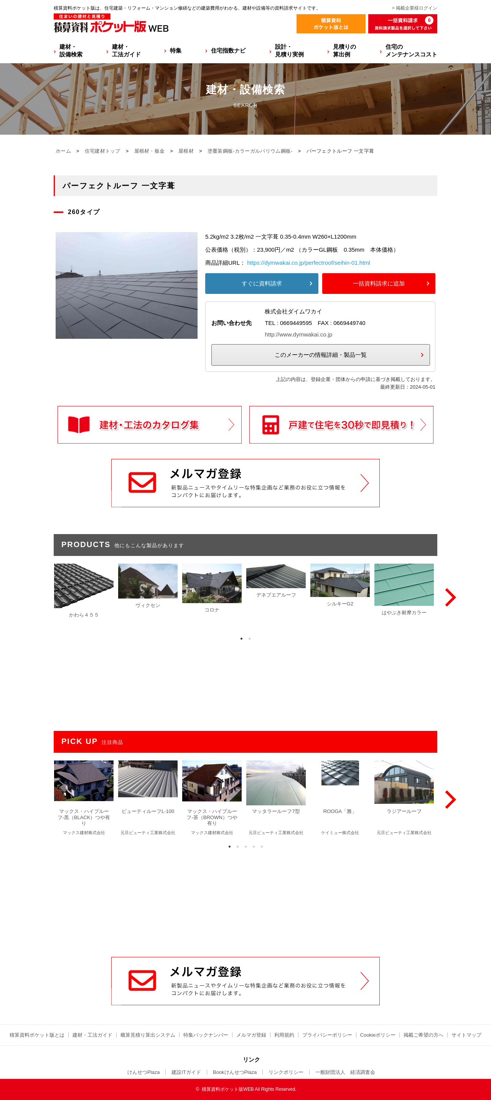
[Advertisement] (245, 898)
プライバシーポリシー (327, 1035)
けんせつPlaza (143, 1072)
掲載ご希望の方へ (423, 1035)
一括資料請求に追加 (379, 283)
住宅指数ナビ (228, 50)
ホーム (63, 151)
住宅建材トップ (102, 151)
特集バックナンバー (205, 1035)
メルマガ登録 (251, 1035)
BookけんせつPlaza (235, 1072)
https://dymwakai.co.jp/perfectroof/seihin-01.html (308, 262)
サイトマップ (466, 1035)
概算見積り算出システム (147, 1035)
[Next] (448, 597)
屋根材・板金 (149, 151)
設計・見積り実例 (289, 50)
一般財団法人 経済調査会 (345, 1072)
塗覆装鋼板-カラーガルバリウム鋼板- (250, 151)
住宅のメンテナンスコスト (411, 50)
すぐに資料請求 (262, 283)
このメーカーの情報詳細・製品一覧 (321, 354)
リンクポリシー (286, 1072)
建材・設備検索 (70, 50)
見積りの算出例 (344, 50)
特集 (175, 50)
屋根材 (186, 151)
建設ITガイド (186, 1072)
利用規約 (284, 1035)
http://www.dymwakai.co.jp (298, 334)
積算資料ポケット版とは (37, 1035)
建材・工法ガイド (126, 50)
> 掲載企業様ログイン (414, 8)
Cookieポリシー (377, 1035)
